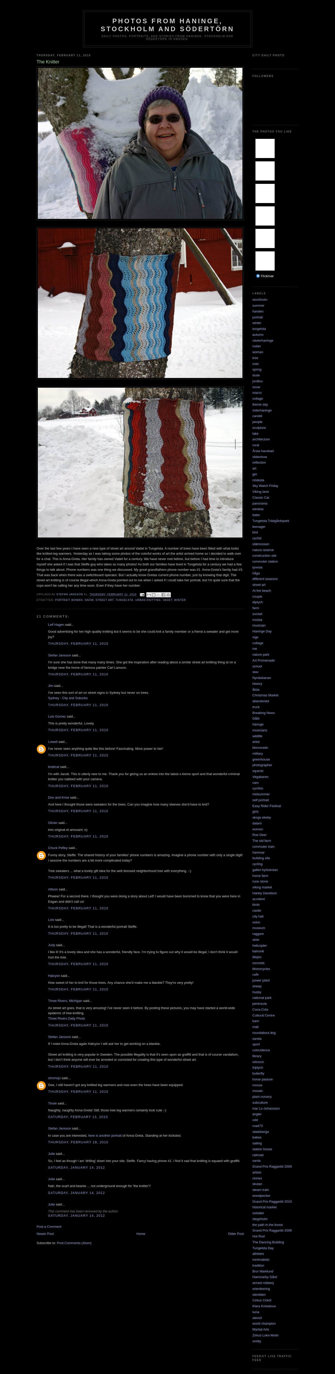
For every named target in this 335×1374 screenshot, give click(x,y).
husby (256, 992)
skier (255, 940)
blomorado (260, 748)
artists (256, 1172)
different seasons (265, 579)
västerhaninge (262, 340)
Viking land (260, 492)
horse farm (260, 876)
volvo (256, 922)
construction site (264, 555)
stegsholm (259, 1219)
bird (255, 532)
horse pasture (262, 1079)
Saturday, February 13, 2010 (78, 1117)
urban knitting (148, 600)
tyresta (257, 567)
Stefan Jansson (59, 655)
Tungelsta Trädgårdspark (270, 521)
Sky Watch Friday (265, 486)
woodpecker (261, 1196)
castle (256, 910)
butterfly (258, 1073)
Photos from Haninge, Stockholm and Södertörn (167, 25)
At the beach (261, 591)
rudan (256, 346)
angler (257, 1114)
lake (255, 433)
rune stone (260, 881)
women (257, 829)
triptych (257, 1067)
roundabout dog (264, 1033)
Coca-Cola (260, 1009)
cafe (255, 974)
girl (254, 474)
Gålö (255, 718)
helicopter (259, 945)
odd (255, 1120)
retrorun (258, 1062)
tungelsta (124, 600)
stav (255, 672)
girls (255, 811)
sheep (256, 986)
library (256, 1056)
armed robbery (263, 1283)
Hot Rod (258, 1236)
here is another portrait (104, 1135)
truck (256, 707)
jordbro (257, 381)
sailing (257, 1143)
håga (256, 573)
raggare (258, 934)
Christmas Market (265, 695)
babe (256, 515)
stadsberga (260, 1132)
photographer (262, 765)
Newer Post (45, 1234)
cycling (257, 864)
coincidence (261, 1050)
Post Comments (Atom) (74, 1243)
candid (257, 416)
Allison (53, 889)
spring (256, 369)
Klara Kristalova (264, 1306)
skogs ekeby (261, 817)
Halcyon (54, 976)
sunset (257, 614)
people (257, 422)
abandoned (260, 701)
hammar (258, 852)
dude (256, 375)
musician (258, 625)
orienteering (261, 1289)
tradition (258, 1265)
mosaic (257, 1091)
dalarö (257, 823)
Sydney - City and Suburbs (68, 698)
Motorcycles (261, 969)
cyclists (257, 788)
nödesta (258, 480)
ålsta (255, 689)
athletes (258, 1254)
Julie (51, 1154)
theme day (260, 404)
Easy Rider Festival (266, 806)
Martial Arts (260, 1329)
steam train (260, 1190)
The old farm (261, 841)
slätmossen (260, 544)
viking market (262, 887)
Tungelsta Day (263, 1248)
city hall (257, 916)
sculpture (259, 428)
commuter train (263, 846)
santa (256, 1161)
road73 (257, 1126)
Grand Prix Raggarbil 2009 (272, 1166)
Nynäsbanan (261, 678)
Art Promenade (263, 660)
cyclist (256, 538)
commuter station (265, 561)
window (257, 509)
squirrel (257, 771)
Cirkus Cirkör (262, 1300)
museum (258, 928)
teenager (258, 527)
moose (257, 1085)
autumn (257, 335)
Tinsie (52, 1103)
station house (262, 1149)
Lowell (53, 742)
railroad (257, 1155)
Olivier (53, 823)
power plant (261, 980)
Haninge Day (262, 631)
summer (258, 305)
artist (256, 742)
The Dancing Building (268, 1242)
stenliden (259, 1295)
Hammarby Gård (264, 1277)
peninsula (259, 1004)
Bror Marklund (262, 1271)
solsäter (258, 1213)
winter (180, 600)
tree (255, 358)
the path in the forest (267, 1225)
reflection (259, 462)
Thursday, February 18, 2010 (78, 1142)
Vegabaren (260, 777)
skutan (257, 1184)
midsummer (261, 794)
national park (261, 998)
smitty (256, 1341)
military (257, 753)
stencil (257, 1318)
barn (255, 1021)
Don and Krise (58, 797)
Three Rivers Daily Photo (66, 1018)
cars (255, 783)
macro (257, 393)
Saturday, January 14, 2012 (76, 1167)
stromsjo (54, 1078)
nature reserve (263, 550)
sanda (256, 1039)
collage (257, 398)
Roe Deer (259, 835)
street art (105, 600)
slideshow (259, 457)
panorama (259, 503)
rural (255, 445)
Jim (50, 686)
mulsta (257, 620)
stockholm (259, 299)
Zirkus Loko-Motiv (265, 1335)
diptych (257, 602)
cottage (257, 643)
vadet (167, 600)
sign (255, 637)
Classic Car (260, 497)
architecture (261, 439)
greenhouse (261, 759)
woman (257, 352)
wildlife (257, 736)
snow (89, 600)
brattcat (53, 767)
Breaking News (263, 713)
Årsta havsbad (263, 451)
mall (255, 1027)
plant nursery (262, 1097)
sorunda (258, 963)
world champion (264, 1323)
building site (261, 858)
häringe (257, 724)
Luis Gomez (57, 716)
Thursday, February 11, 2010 (78, 643)
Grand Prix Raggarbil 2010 (272, 1201)
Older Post (236, 1234)
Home (141, 1234)
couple (257, 596)
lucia (255, 1312)
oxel (255, 364)
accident (258, 899)
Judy (51, 945)
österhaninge (262, 410)
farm (255, 608)
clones (257, 1178)
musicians (259, 730)
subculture (260, 1102)
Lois (51, 920)
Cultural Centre (263, 1015)
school (257, 666)
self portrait (260, 800)
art (254, 468)
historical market (264, 1207)
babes (256, 1137)
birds (256, 905)
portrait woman (69, 600)
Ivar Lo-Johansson (266, 1108)
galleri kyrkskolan (265, 870)
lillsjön (256, 957)
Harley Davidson (264, 893)
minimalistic (261, 1259)
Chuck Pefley (58, 848)
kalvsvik (258, 951)
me (254, 649)
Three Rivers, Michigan (65, 1001)
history (257, 684)
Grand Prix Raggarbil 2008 (272, 1230)
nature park (260, 654)
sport (256, 1044)
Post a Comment (49, 1226)
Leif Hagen (56, 625)
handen (257, 311)
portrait (257, 317)
